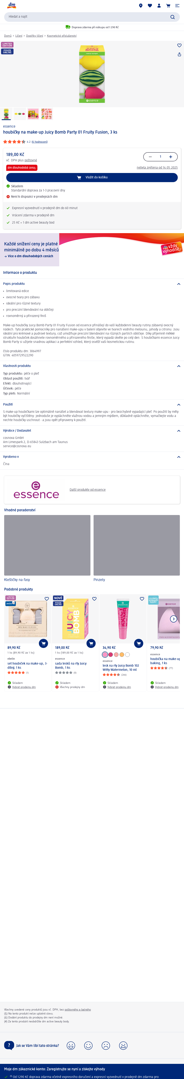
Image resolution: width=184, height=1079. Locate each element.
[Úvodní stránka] (11, 5)
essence (9, 126)
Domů (7, 35)
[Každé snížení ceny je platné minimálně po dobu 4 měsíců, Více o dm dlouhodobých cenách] (92, 249)
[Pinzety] (137, 549)
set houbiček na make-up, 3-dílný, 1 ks (27, 666)
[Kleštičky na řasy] (47, 549)
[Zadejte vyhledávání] (172, 17)
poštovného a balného (78, 1009)
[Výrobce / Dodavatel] (92, 431)
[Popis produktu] (92, 284)
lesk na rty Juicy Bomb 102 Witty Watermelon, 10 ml (121, 668)
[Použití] (92, 404)
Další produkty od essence (56, 490)
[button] (177, 5)
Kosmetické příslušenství (62, 35)
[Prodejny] (140, 5)
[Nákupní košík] (168, 5)
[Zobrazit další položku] (173, 618)
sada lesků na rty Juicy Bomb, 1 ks (70, 666)
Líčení (18, 35)
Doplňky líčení (34, 35)
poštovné (31, 160)
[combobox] (92, 17)
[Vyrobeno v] (92, 457)
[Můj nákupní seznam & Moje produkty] (149, 5)
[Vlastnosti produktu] (92, 366)
